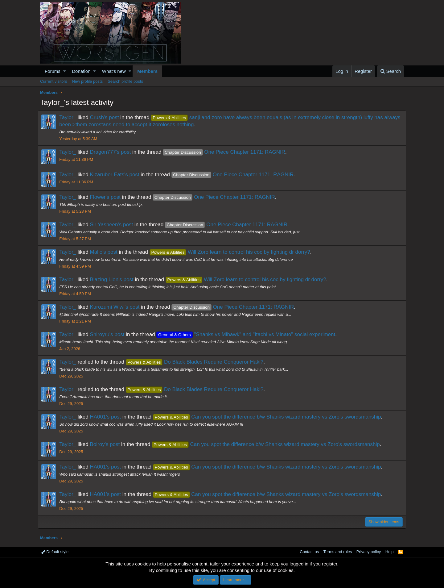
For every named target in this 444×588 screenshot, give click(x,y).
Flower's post (107, 197)
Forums (52, 71)
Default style (54, 551)
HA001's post (107, 417)
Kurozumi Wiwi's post (117, 307)
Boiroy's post (107, 444)
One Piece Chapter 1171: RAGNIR (226, 152)
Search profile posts (125, 81)
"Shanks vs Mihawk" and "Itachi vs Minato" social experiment (247, 334)
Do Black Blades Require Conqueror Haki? (196, 362)
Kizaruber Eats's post (116, 174)
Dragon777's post (112, 152)
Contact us (309, 551)
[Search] (390, 71)
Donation (81, 71)
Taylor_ (69, 117)
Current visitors (53, 81)
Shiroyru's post (109, 334)
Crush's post (106, 117)
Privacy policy (368, 551)
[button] (65, 71)
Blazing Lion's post (113, 279)
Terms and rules (337, 551)
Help (389, 551)
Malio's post (105, 252)
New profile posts (87, 81)
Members (147, 71)
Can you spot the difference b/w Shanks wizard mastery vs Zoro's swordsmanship (269, 417)
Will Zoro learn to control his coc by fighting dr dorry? (231, 252)
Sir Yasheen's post (113, 224)
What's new (114, 71)
